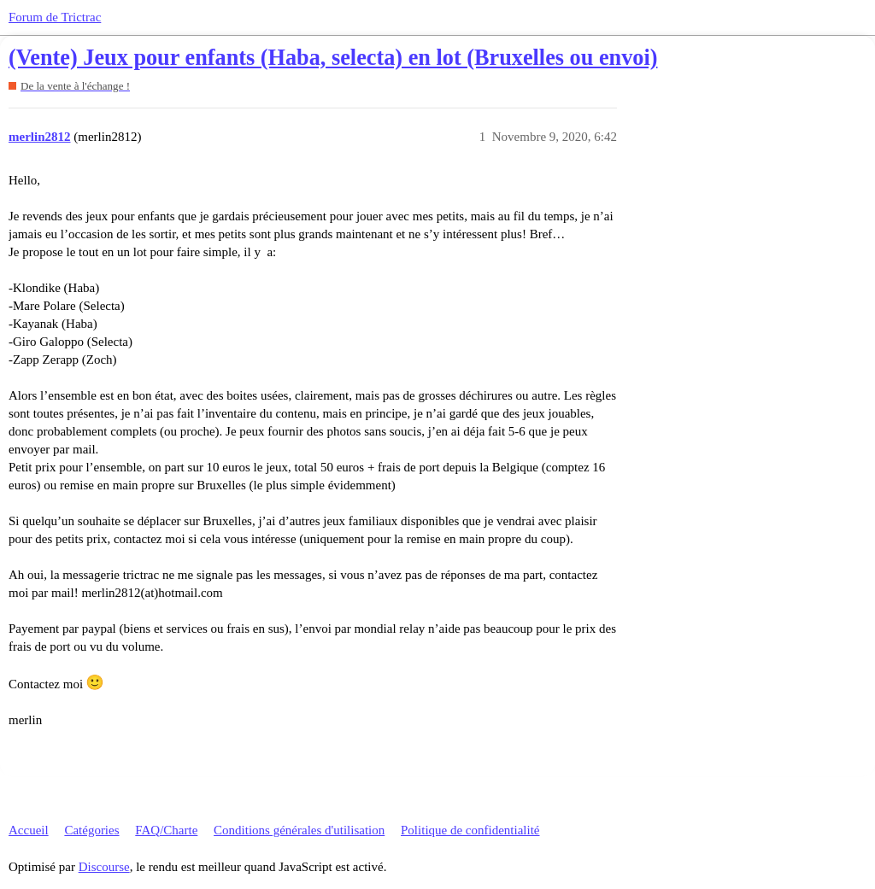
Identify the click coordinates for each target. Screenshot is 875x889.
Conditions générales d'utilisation (299, 830)
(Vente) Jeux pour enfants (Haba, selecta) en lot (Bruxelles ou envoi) (333, 57)
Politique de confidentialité (470, 830)
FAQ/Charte (166, 830)
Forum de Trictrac (55, 17)
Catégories (91, 830)
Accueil (29, 830)
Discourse (104, 867)
